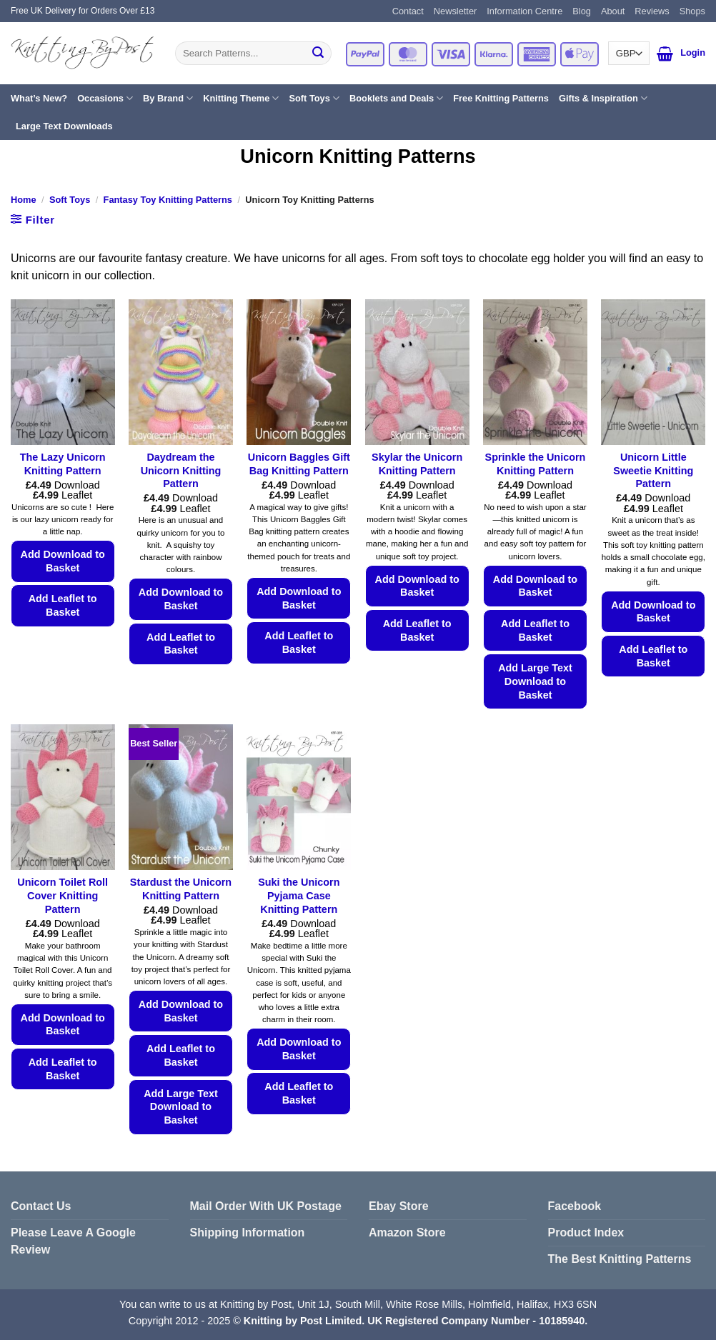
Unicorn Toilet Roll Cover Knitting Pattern (62, 895)
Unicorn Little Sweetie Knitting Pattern (653, 470)
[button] (665, 53)
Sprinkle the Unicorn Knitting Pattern (535, 463)
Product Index (586, 1232)
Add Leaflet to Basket (63, 605)
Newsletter (455, 11)
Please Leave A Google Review (73, 1241)
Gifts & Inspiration (603, 98)
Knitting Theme (241, 98)
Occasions (105, 98)
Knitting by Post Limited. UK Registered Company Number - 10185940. (415, 1320)
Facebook (575, 1206)
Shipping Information (247, 1232)
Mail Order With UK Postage (266, 1206)
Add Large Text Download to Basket (535, 681)
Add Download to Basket (63, 561)
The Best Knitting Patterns (620, 1259)
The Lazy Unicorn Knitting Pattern (63, 463)
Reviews (652, 11)
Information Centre (524, 11)
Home (23, 199)
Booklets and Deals (396, 98)
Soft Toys (314, 98)
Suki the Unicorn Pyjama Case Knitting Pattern (298, 895)
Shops (692, 11)
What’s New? (39, 98)
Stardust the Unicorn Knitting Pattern (181, 888)
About (613, 11)
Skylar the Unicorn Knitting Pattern (417, 463)
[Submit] (318, 53)
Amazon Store (407, 1232)
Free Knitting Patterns (501, 98)
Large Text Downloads (64, 126)
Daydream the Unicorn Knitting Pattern (181, 470)
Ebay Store (399, 1206)
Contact (408, 11)
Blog (581, 11)
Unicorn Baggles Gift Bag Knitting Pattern (299, 463)
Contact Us (41, 1206)
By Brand (168, 98)
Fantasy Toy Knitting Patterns (168, 199)
